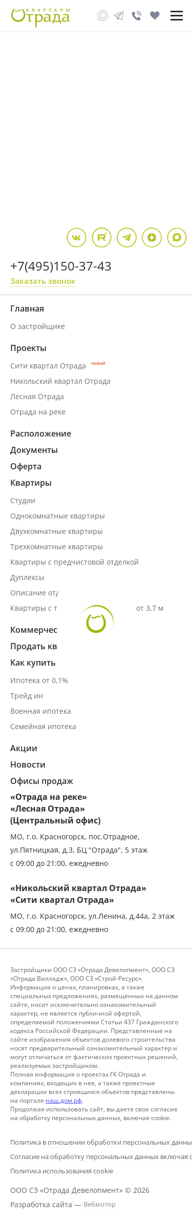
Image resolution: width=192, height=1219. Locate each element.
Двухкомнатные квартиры (56, 531)
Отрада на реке (38, 412)
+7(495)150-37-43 (61, 265)
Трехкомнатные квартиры (56, 546)
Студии (22, 500)
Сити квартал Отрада (57, 365)
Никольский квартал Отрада (60, 381)
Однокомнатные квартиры (57, 516)
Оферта (25, 466)
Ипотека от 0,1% (39, 680)
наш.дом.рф (64, 1100)
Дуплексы (27, 577)
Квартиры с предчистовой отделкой (74, 562)
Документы (34, 450)
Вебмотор (99, 1204)
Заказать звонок (43, 281)
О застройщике (37, 326)
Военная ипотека (40, 711)
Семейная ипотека (43, 726)
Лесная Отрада (37, 396)
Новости (28, 764)
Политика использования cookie (61, 1170)
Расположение (40, 433)
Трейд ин (26, 695)
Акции (23, 748)
